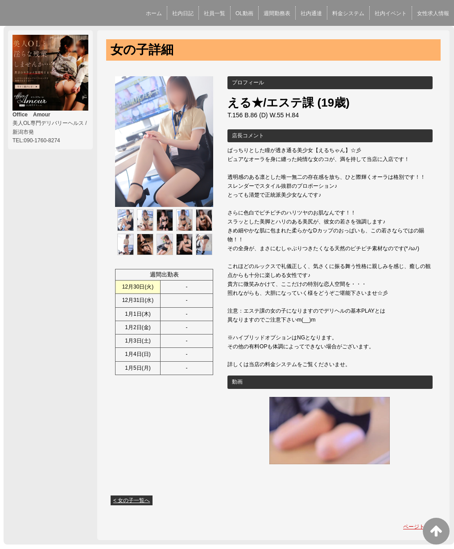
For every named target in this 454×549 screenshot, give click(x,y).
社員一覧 (214, 13)
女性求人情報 (433, 13)
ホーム (154, 13)
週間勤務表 (277, 13)
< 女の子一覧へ (131, 500)
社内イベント (391, 13)
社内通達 (311, 13)
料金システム (348, 13)
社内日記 (183, 13)
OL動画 (244, 13)
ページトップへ (422, 527)
